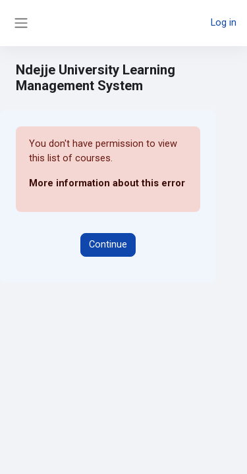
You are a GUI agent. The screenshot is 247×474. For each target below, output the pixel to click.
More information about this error (107, 183)
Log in (223, 22)
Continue (108, 244)
